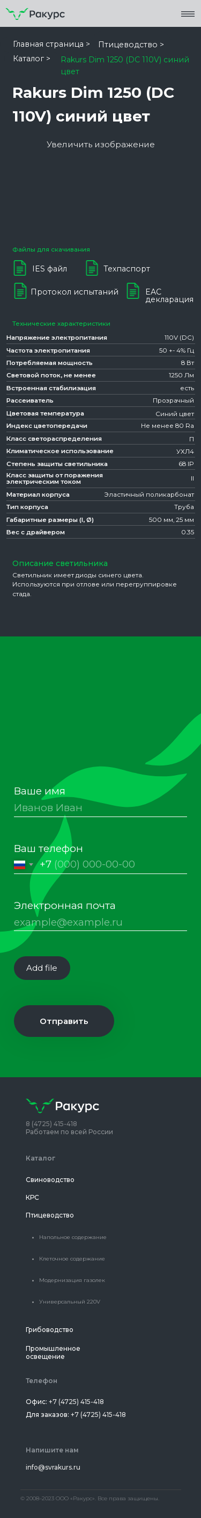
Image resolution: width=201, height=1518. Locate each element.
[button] (188, 13)
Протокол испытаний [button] (74, 292)
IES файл (49, 269)
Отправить (64, 1021)
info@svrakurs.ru (53, 1467)
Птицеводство (50, 1215)
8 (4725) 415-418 (51, 1124)
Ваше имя (39, 791)
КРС (32, 1197)
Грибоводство (49, 1330)
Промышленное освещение (53, 1352)
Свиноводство (50, 1180)
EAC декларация (169, 295)
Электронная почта (65, 905)
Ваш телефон (48, 848)
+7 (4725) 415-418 (76, 1402)
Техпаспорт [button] (126, 269)
